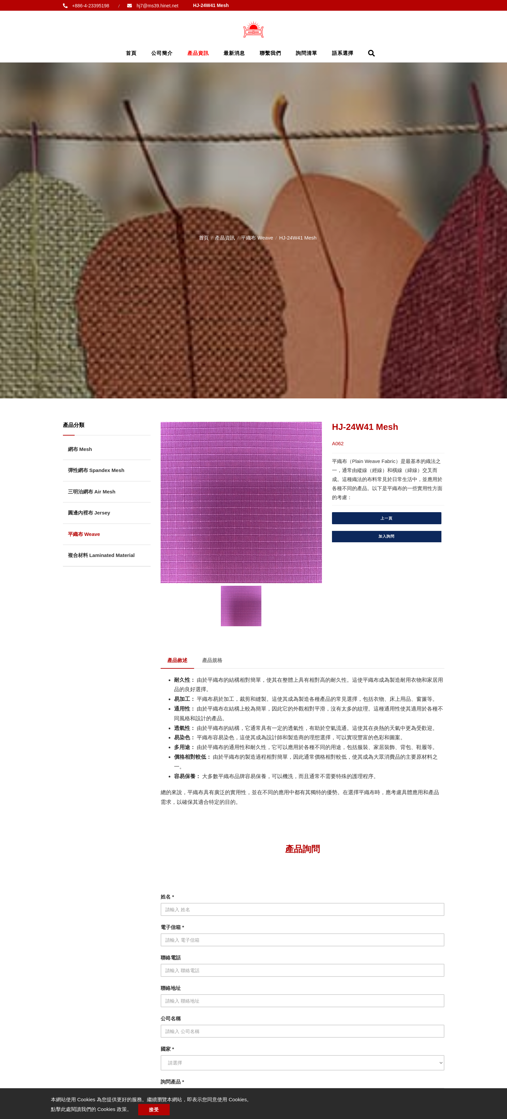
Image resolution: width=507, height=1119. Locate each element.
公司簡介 (162, 53)
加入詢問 (386, 536)
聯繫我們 (270, 53)
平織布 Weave (257, 238)
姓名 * (167, 897)
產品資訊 (198, 53)
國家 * (167, 1049)
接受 (154, 1109)
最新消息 (234, 53)
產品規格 (212, 660)
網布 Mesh (80, 449)
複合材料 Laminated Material (101, 555)
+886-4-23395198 (90, 5)
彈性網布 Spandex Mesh (96, 470)
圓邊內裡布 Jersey (89, 513)
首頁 (131, 53)
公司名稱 (171, 1018)
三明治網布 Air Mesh (92, 491)
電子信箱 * (172, 927)
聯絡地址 (171, 988)
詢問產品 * (172, 1082)
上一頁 (387, 518)
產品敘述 (177, 660)
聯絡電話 (171, 957)
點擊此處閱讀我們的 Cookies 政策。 (91, 1109)
